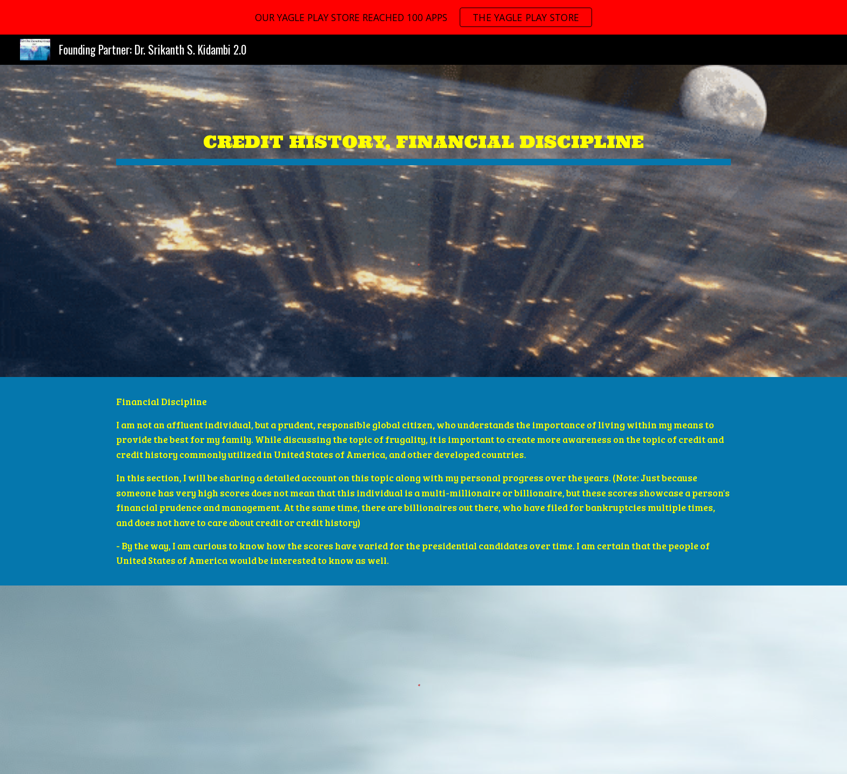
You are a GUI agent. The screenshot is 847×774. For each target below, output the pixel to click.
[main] (423, 134)
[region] (423, 17)
